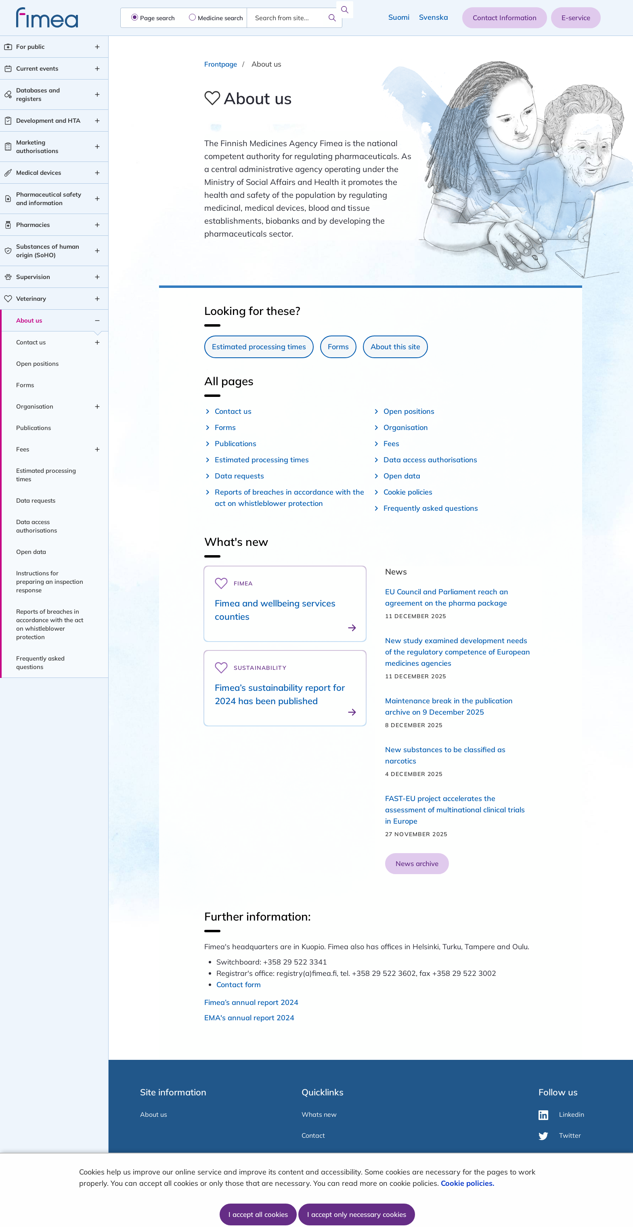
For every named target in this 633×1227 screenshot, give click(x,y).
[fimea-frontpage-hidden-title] (39, 17)
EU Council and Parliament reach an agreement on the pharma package (446, 597)
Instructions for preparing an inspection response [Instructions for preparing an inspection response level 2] (49, 581)
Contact (313, 1135)
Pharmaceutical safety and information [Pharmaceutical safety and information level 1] (48, 199)
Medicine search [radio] (220, 18)
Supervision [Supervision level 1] (33, 277)
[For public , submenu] (97, 47)
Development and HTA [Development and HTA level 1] (48, 120)
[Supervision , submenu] (97, 277)
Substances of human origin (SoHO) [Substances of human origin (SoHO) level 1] (47, 251)
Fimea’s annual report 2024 (251, 1002)
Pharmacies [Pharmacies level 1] (33, 225)
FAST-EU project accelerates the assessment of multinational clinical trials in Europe (455, 810)
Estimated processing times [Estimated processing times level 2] (46, 475)
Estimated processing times (259, 346)
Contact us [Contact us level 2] (31, 342)
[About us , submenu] (97, 320)
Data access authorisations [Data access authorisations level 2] (36, 526)
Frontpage (220, 64)
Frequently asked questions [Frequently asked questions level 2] (40, 662)
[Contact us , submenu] (97, 342)
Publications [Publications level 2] (33, 428)
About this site (395, 346)
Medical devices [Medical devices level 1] (38, 172)
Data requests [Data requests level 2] (35, 500)
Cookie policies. (468, 1183)
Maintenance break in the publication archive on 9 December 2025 (449, 706)
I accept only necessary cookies (356, 1214)
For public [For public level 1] (30, 46)
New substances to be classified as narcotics (445, 755)
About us (153, 1114)
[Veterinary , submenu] (97, 299)
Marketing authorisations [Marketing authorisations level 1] (37, 146)
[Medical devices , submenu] (97, 173)
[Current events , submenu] (97, 69)
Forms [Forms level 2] (25, 385)
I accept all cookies (258, 1214)
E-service (576, 17)
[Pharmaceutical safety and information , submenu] (97, 199)
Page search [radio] (157, 18)
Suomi (398, 17)
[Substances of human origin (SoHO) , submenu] (97, 251)
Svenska (433, 17)
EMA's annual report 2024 (249, 1017)
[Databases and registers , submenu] (97, 94)
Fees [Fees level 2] (22, 449)
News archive (417, 863)
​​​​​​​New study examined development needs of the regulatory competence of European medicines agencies (457, 652)
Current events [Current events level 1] (37, 68)
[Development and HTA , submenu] (97, 121)
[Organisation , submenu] (97, 406)
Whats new (319, 1114)
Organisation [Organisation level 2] (34, 406)
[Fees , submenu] (97, 449)
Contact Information (505, 17)
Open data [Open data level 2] (31, 552)
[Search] (332, 17)
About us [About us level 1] (29, 320)
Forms (338, 346)
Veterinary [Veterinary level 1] (31, 298)
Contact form (238, 984)
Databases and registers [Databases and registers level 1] (38, 94)
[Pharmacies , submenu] (97, 225)
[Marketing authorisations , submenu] (97, 146)
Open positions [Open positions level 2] (37, 363)
